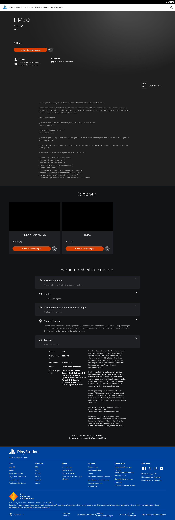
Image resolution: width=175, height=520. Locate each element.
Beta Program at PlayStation (151, 480)
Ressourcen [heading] (120, 463)
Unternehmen (14, 480)
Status (90, 473)
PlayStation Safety (95, 470)
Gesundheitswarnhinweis (124, 479)
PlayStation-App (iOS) (149, 474)
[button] (28, 65)
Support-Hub (93, 467)
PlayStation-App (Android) (150, 477)
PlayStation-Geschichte (17, 483)
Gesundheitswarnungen (97, 409)
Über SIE (12, 467)
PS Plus (29, 8)
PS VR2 (37, 473)
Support (58, 8)
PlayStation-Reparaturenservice (99, 477)
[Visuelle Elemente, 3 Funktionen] (87, 282)
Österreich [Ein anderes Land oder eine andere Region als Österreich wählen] (16, 514)
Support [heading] (91, 463)
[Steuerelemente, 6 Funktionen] (87, 326)
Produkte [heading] (39, 463)
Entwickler (118, 482)
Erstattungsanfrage (95, 483)
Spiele (11, 8)
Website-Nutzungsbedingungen (104, 514)
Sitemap (123, 515)
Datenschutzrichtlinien (86, 515)
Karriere (12, 470)
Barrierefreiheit (67, 470)
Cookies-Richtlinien (132, 514)
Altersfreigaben (120, 476)
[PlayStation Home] (5, 8)
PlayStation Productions (17, 477)
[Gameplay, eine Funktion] (87, 341)
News (45, 8)
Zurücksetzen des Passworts (98, 480)
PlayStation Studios (16, 473)
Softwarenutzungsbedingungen (154, 515)
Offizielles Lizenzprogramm (125, 485)
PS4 (22, 8)
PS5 (17, 8)
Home (11, 457)
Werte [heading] (64, 463)
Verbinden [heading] (145, 463)
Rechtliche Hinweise (66, 514)
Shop (51, 8)
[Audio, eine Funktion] (87, 296)
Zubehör (37, 8)
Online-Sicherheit (68, 473)
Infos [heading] (11, 463)
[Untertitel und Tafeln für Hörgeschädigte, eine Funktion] (87, 309)
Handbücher (92, 486)
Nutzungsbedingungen (123, 467)
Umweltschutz (67, 467)
